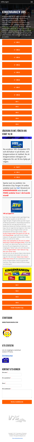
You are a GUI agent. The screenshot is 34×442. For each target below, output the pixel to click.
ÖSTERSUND (7, 356)
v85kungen (5, 2)
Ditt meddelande (6, 388)
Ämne (4, 383)
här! (18, 188)
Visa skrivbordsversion (17, 438)
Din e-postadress (6, 378)
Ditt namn (5, 372)
